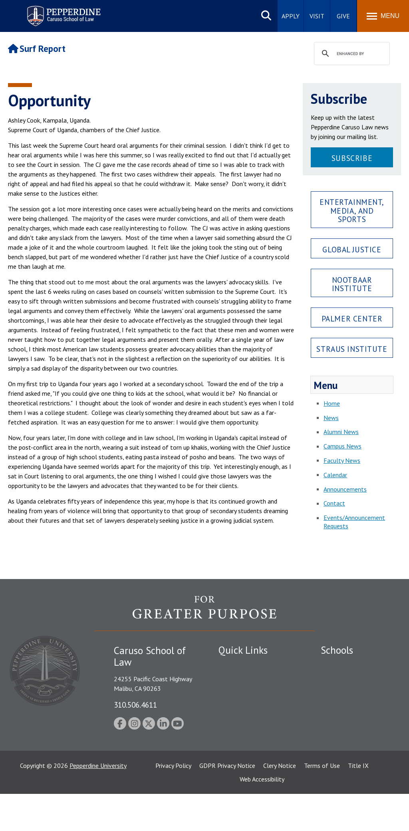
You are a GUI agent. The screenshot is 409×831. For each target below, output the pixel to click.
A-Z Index (231, 757)
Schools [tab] (337, 650)
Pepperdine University (98, 803)
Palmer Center (352, 318)
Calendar (335, 475)
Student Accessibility (246, 679)
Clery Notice (279, 803)
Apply (291, 16)
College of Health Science (356, 760)
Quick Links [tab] (243, 650)
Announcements (345, 489)
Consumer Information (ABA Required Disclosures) (253, 739)
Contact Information (246, 721)
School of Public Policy (351, 746)
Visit (317, 16)
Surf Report (37, 48)
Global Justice (351, 249)
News (331, 418)
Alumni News (341, 432)
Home (332, 403)
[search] (351, 54)
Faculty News (342, 460)
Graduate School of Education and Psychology (356, 719)
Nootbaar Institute (352, 284)
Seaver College (341, 665)
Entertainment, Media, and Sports (352, 210)
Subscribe (352, 158)
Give (343, 16)
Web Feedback (237, 771)
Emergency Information (250, 693)
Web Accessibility (262, 816)
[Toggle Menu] (383, 16)
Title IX (358, 803)
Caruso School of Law (350, 679)
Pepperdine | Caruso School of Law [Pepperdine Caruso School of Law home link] (62, 11)
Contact (334, 503)
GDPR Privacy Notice (227, 803)
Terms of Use (322, 803)
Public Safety (236, 665)
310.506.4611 (135, 705)
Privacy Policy (173, 803)
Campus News (342, 446)
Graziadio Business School (355, 693)
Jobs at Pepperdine (243, 707)
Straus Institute (351, 349)
